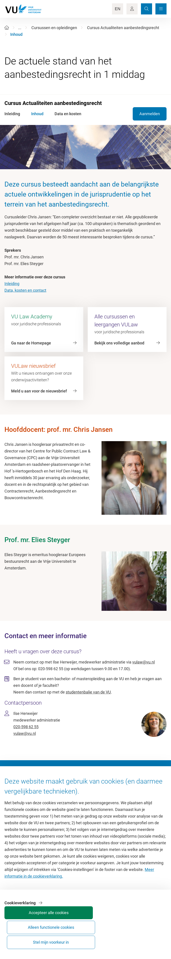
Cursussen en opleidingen (54, 27)
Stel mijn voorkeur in (149, 938)
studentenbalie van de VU (88, 692)
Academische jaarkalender (111, 793)
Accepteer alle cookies (82, 938)
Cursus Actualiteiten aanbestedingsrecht (123, 27)
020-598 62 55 (26, 726)
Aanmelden (149, 113)
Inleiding (11, 283)
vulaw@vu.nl (143, 662)
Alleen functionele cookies (116, 938)
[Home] (6, 27)
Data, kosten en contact (25, 290)
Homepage (14, 793)
